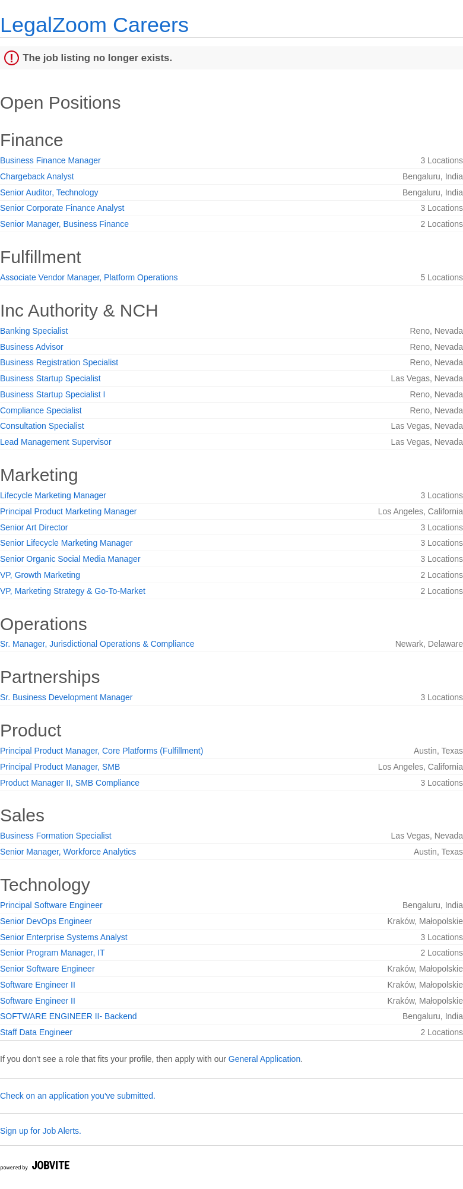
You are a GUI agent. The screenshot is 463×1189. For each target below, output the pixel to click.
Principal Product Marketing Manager (68, 511)
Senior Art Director (34, 527)
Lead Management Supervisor (56, 442)
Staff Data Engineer (36, 1032)
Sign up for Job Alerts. (40, 1131)
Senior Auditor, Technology (49, 192)
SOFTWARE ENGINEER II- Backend (68, 1016)
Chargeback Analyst (37, 176)
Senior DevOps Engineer (46, 921)
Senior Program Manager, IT (52, 952)
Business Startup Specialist (50, 378)
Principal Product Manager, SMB (60, 766)
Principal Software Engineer (51, 905)
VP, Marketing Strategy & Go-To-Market (72, 591)
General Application (264, 1059)
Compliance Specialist (41, 410)
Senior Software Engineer (47, 968)
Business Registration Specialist (59, 362)
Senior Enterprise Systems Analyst (64, 937)
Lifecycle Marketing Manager (53, 495)
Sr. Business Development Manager (66, 697)
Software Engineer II (37, 984)
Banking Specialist (34, 331)
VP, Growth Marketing (40, 575)
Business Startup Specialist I (52, 394)
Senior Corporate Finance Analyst (62, 208)
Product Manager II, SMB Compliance (69, 783)
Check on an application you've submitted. (78, 1096)
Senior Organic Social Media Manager (70, 559)
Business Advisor (32, 347)
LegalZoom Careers (94, 24)
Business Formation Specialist (56, 835)
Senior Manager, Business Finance (64, 224)
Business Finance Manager (50, 160)
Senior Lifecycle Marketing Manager (66, 543)
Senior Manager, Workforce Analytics (68, 851)
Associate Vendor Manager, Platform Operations (89, 277)
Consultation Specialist (42, 426)
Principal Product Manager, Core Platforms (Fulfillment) (101, 750)
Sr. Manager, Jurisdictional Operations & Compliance (97, 644)
